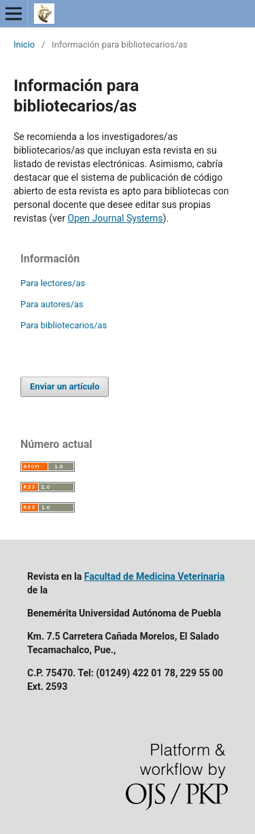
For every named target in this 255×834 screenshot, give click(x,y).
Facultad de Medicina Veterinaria (154, 576)
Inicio (24, 44)
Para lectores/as (52, 283)
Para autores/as (52, 304)
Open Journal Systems (115, 218)
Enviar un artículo (64, 386)
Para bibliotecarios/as (63, 325)
